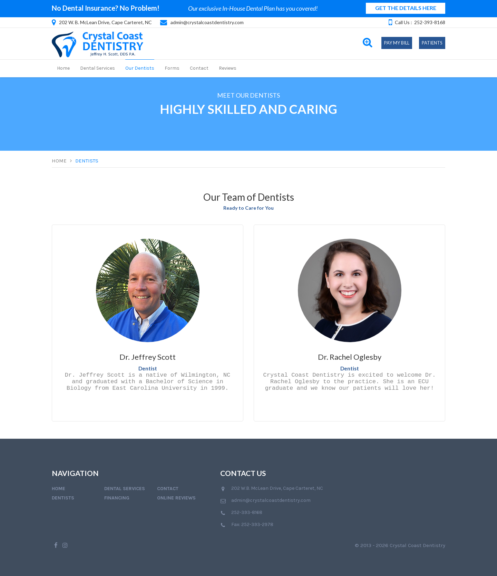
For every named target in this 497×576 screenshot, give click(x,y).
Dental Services (97, 68)
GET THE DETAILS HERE (405, 7)
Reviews (227, 68)
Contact (199, 68)
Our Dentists (139, 68)
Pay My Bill (396, 43)
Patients (432, 43)
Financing (116, 498)
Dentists (86, 161)
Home (63, 68)
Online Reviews (176, 498)
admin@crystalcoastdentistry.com (207, 22)
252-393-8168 (429, 22)
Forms (172, 68)
